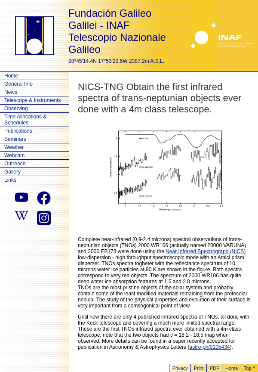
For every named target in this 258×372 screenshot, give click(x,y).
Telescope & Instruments (32, 100)
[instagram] (43, 217)
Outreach (14, 164)
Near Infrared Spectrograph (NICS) (206, 251)
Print (199, 368)
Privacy (180, 368)
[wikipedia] (21, 217)
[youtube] (21, 198)
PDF (214, 368)
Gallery (12, 172)
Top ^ (249, 368)
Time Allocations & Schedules (25, 120)
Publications (18, 131)
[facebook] (43, 198)
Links (10, 180)
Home (11, 76)
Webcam (14, 155)
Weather (14, 147)
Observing (16, 108)
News (10, 92)
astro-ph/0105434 (209, 347)
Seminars (15, 139)
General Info (18, 84)
